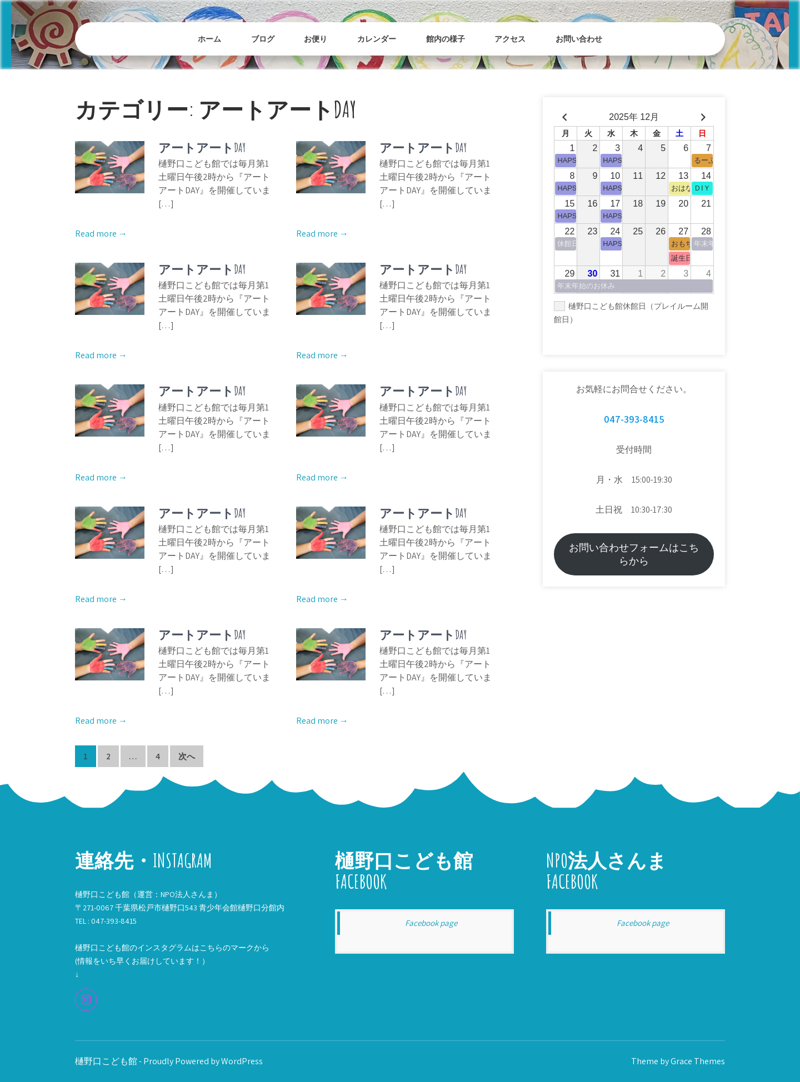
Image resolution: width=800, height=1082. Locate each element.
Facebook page (431, 923)
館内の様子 (445, 38)
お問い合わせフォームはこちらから (634, 554)
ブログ (262, 38)
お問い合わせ (579, 38)
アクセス (510, 38)
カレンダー (376, 38)
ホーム (209, 38)
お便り (315, 38)
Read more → (101, 233)
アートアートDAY (202, 147)
